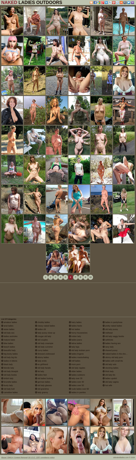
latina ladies (75, 343)
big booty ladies (9, 354)
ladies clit (40, 329)
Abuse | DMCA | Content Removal (14, 457)
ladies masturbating (79, 357)
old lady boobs (9, 375)
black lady (7, 364)
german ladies (42, 382)
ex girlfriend (41, 364)
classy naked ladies (45, 326)
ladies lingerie (76, 354)
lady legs (74, 347)
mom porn (74, 364)
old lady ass (7, 333)
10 (90, 277)
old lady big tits (9, 357)
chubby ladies (42, 322)
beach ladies (8, 347)
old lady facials (43, 368)
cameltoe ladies (9, 392)
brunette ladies (9, 382)
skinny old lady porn (113, 357)
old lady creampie (44, 343)
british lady (7, 378)
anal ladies (7, 326)
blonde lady (7, 368)
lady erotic (41, 361)
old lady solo (109, 364)
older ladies (75, 371)
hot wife (107, 385)
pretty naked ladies (112, 326)
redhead (108, 333)
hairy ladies (75, 322)
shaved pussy (110, 350)
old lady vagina (111, 382)
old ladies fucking (44, 378)
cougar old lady (43, 336)
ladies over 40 (76, 382)
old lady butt (8, 389)
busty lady (7, 385)
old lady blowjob (9, 371)
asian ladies (7, 329)
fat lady (39, 371)
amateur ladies (9, 322)
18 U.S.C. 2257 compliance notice (41, 457)
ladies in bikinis (9, 361)
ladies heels (75, 326)
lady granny (41, 392)
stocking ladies (110, 368)
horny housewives (78, 333)
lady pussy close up (45, 333)
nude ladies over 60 (79, 389)
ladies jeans (75, 340)
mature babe (8, 340)
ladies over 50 (76, 385)
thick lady (108, 371)
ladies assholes (9, 336)
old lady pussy (110, 329)
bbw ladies (7, 343)
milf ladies (74, 361)
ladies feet (41, 375)
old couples (41, 340)
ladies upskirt (110, 378)
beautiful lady (8, 350)
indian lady (75, 336)
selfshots (108, 340)
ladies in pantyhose (112, 322)
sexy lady (108, 347)
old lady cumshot (44, 347)
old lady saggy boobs (113, 336)
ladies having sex (112, 343)
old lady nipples (77, 368)
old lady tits (109, 375)
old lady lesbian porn (79, 350)
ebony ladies (42, 357)
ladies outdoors (77, 375)
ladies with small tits (113, 361)
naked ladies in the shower (116, 354)
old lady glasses (43, 385)
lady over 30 (75, 378)
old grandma (42, 389)
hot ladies (74, 329)
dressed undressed (45, 354)
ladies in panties (77, 392)
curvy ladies (41, 350)
